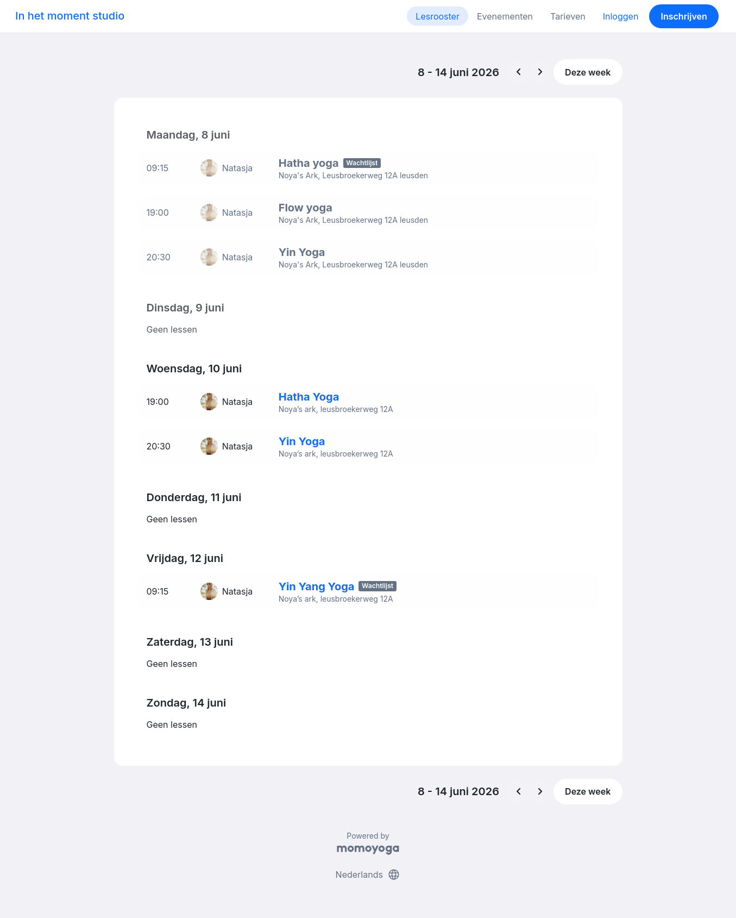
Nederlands (368, 868)
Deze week (588, 72)
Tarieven (568, 16)
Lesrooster (438, 16)
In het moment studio (69, 15)
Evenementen (505, 16)
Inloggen (621, 16)
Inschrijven (684, 16)
